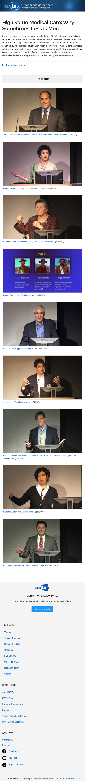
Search (7, 674)
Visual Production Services (15, 716)
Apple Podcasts (16, 764)
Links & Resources (15, 65)
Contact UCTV (9, 740)
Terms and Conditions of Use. (69, 778)
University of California (13, 722)
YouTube (13, 758)
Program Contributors (12, 704)
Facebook (13, 751)
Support (6, 710)
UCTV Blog (7, 698)
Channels (8, 650)
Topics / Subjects (12, 638)
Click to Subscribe (42, 609)
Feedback (7, 745)
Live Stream (10, 656)
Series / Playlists (12, 644)
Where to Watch (12, 662)
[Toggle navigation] (77, 5)
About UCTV (8, 692)
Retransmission (11, 668)
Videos (7, 632)
